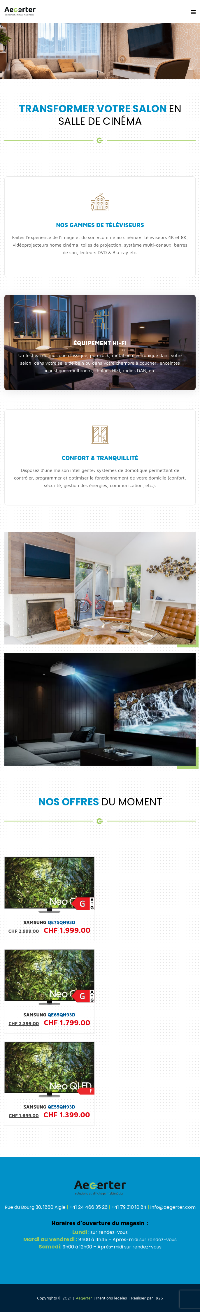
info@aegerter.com (173, 1207)
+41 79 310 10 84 (129, 1207)
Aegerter (84, 1297)
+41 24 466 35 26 (88, 1207)
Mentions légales (111, 1297)
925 (159, 1297)
